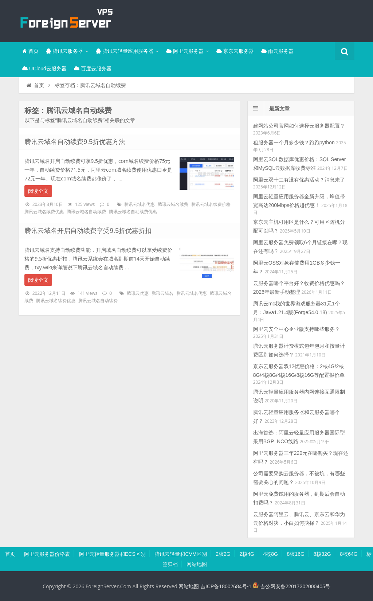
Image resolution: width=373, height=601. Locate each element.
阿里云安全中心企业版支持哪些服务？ (296, 329)
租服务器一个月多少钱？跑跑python (294, 142)
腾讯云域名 (162, 293)
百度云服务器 (92, 68)
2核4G (246, 554)
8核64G (348, 554)
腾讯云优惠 (138, 293)
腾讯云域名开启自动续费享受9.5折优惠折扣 (88, 230)
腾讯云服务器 (64, 51)
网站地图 (196, 564)
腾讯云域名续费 (173, 204)
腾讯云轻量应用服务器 (124, 51)
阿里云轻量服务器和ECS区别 (112, 554)
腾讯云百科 (66, 20)
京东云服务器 (235, 51)
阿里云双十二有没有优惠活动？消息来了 (299, 180)
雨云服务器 (277, 51)
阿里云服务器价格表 (47, 554)
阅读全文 (38, 191)
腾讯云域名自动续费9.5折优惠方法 (74, 141)
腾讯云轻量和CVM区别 (180, 554)
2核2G (223, 554)
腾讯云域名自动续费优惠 (133, 211)
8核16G (296, 554)
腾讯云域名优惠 (139, 204)
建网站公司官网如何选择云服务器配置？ (299, 126)
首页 (30, 51)
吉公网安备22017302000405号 (291, 586)
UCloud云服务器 (44, 68)
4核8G (270, 554)
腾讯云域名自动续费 (86, 211)
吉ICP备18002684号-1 (225, 586)
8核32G (322, 554)
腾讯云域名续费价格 (211, 204)
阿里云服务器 (185, 51)
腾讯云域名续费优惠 (44, 211)
